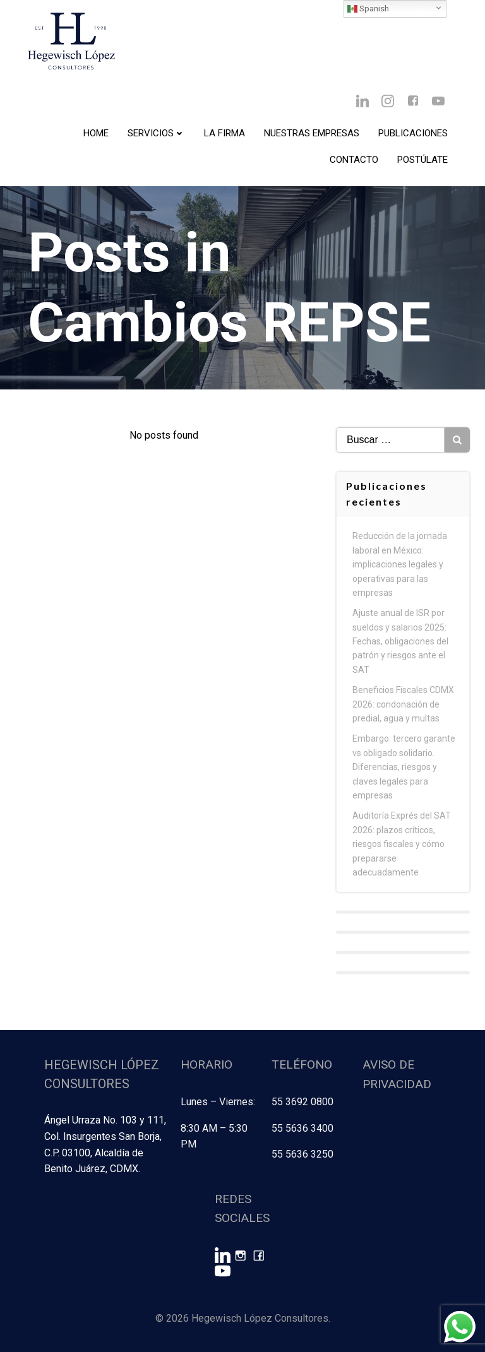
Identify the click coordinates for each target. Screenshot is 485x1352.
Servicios (156, 133)
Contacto (354, 159)
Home (96, 133)
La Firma (224, 133)
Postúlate (422, 159)
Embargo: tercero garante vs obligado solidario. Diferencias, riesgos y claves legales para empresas (403, 766)
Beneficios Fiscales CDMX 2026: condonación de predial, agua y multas (403, 704)
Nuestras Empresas (311, 133)
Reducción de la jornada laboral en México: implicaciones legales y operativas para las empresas (399, 564)
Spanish (368, 9)
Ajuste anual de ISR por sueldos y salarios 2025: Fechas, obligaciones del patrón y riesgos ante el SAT (400, 641)
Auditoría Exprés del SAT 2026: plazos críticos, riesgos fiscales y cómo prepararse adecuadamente (401, 843)
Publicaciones (413, 133)
